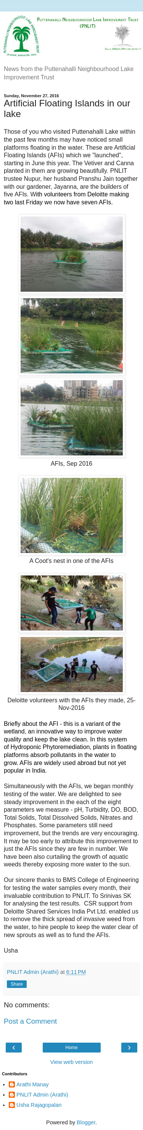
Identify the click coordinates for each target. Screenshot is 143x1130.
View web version (71, 1062)
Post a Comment (30, 1021)
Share (17, 984)
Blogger (86, 1122)
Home (71, 1047)
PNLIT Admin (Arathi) (42, 1095)
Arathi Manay (32, 1084)
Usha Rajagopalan (38, 1105)
